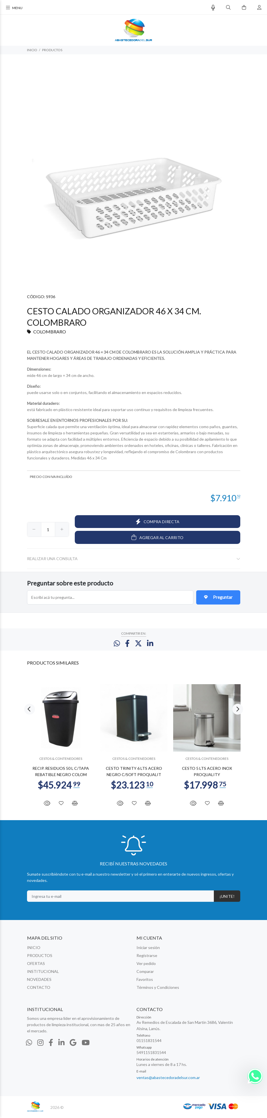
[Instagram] (40, 1044)
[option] (60, 743)
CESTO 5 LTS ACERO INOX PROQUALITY (207, 773)
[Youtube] (85, 1044)
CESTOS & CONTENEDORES (60, 761)
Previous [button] (29, 712)
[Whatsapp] (29, 1044)
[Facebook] (50, 1044)
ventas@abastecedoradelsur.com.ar (168, 1080)
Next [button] (237, 712)
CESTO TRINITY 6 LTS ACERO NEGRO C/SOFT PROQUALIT (133, 773)
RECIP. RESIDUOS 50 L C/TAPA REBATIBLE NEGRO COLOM (60, 773)
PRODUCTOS (52, 50)
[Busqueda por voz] (213, 7)
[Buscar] (228, 7)
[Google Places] (73, 1044)
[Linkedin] (61, 1044)
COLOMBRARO (49, 331)
